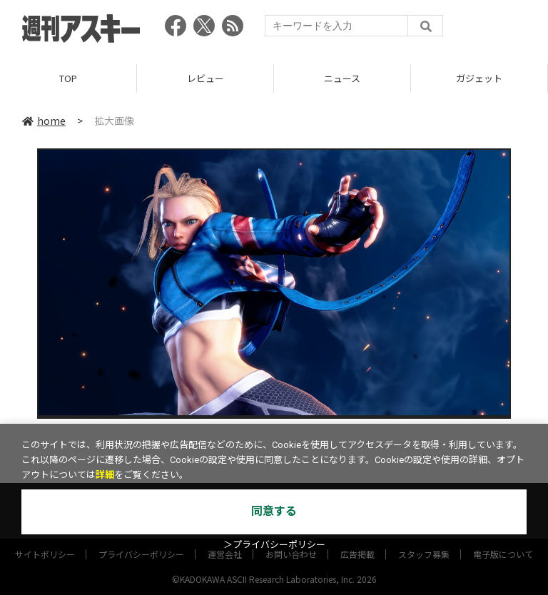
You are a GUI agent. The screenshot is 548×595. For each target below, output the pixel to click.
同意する (274, 511)
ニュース (342, 78)
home (44, 120)
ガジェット (479, 78)
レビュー (205, 78)
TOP (68, 78)
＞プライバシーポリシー (274, 544)
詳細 (105, 474)
